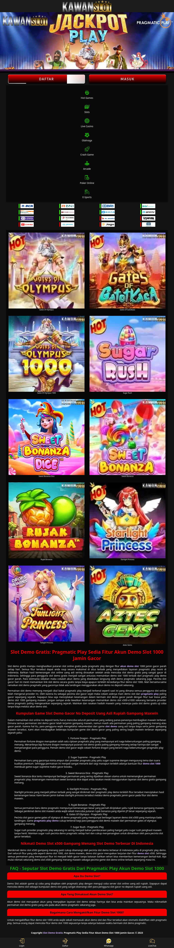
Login (21, 942)
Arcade (87, 165)
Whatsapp (109, 942)
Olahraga (87, 137)
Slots (87, 109)
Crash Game (87, 151)
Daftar (46, 79)
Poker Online (87, 180)
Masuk (128, 79)
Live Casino (87, 123)
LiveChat (152, 942)
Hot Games (87, 94)
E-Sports (87, 194)
